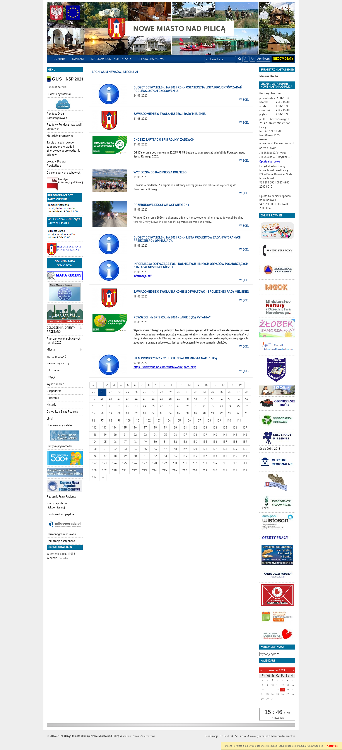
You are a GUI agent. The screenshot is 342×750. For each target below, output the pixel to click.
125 (224, 427)
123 (204, 427)
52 (204, 399)
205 (224, 463)
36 (229, 392)
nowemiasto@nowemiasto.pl (276, 143)
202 (194, 463)
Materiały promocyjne (60, 135)
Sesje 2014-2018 (269, 448)
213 (144, 470)
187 (204, 456)
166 (154, 449)
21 (102, 392)
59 (102, 406)
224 (94, 477)
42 (119, 399)
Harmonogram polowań (61, 534)
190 (235, 456)
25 (136, 392)
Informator (53, 370)
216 (174, 470)
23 (119, 392)
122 (194, 427)
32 (195, 392)
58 (93, 406)
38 (246, 392)
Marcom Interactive (283, 736)
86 (170, 413)
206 (235, 463)
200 (174, 463)
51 (195, 399)
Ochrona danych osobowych (63, 172)
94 (238, 413)
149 (144, 441)
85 (161, 413)
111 (238, 420)
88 (187, 413)
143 (245, 434)
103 (158, 420)
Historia (51, 404)
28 (161, 392)
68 (178, 406)
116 (134, 427)
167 (164, 449)
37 (238, 392)
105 (178, 420)
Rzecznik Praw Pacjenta (61, 496)
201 (184, 463)
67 (170, 406)
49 (178, 399)
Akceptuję (332, 746)
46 (153, 399)
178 (114, 456)
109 (218, 420)
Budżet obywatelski (59, 94)
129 (104, 434)
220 (214, 470)
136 (174, 434)
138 (194, 434)
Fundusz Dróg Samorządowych (57, 115)
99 (119, 420)
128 (94, 434)
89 (195, 413)
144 (94, 441)
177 (104, 456)
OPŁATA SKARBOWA (151, 58)
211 (124, 470)
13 (189, 385)
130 (114, 434)
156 (214, 441)
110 (228, 420)
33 (204, 392)
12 (180, 385)
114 (114, 427)
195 (124, 463)
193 (104, 463)
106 (188, 420)
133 (144, 434)
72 (212, 406)
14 (197, 385)
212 (134, 470)
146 (114, 441)
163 (124, 449)
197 (144, 463)
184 (174, 456)
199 (164, 463)
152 (174, 441)
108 (208, 420)
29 (170, 392)
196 (134, 463)
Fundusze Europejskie (60, 514)
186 (194, 456)
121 (184, 427)
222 (235, 470)
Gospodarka (54, 390)
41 (110, 399)
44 (136, 399)
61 (119, 406)
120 (174, 427)
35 (221, 392)
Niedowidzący (283, 58)
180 (134, 456)
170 (194, 449)
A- (246, 58)
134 (154, 434)
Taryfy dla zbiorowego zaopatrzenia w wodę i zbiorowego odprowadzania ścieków (63, 148)
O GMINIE (59, 58)
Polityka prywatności (59, 446)
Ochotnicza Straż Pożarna (62, 411)
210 (114, 470)
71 (204, 406)
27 (153, 392)
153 (184, 441)
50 (187, 399)
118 (154, 427)
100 (128, 420)
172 (214, 449)
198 (154, 463)
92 (221, 413)
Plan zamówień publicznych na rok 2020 (63, 340)
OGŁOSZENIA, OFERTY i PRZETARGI (61, 330)
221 (224, 470)
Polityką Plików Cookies (310, 746)
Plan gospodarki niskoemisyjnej (57, 505)
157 (224, 441)
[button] (81, 328)
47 (161, 399)
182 (154, 456)
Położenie (53, 397)
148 (134, 441)
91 (212, 413)
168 (174, 449)
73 (221, 406)
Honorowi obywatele (59, 425)
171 (204, 449)
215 (164, 470)
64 (144, 406)
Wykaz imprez (55, 384)
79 (110, 413)
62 (127, 406)
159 (245, 441)
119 (164, 427)
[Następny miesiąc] (293, 670)
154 (194, 441)
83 (144, 413)
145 (104, 441)
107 (198, 420)
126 (235, 427)
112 (94, 427)
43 (127, 399)
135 (164, 434)
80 (119, 413)
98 (110, 420)
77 (93, 413)
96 (93, 420)
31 (187, 392)
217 (184, 470)
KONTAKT (78, 58)
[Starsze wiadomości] (102, 477)
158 (235, 441)
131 (124, 434)
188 (214, 456)
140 (214, 434)
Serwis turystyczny (58, 363)
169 (184, 449)
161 (104, 449)
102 (148, 420)
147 (124, 441)
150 (154, 441)
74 (229, 406)
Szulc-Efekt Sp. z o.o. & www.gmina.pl (244, 736)
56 (238, 399)
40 (102, 399)
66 (161, 406)
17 (223, 385)
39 (93, 399)
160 (94, 449)
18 (231, 385)
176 (94, 456)
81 (127, 413)
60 (110, 406)
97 (102, 420)
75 (238, 406)
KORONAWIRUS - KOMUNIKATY (111, 58)
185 (184, 456)
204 (214, 463)
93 (229, 413)
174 (235, 449)
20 (93, 392)
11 (172, 385)
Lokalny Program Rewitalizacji (57, 163)
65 (153, 406)
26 (144, 392)
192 (94, 463)
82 (136, 413)
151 (164, 441)
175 (245, 449)
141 (224, 434)
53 (212, 399)
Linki (50, 418)
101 (138, 420)
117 (144, 427)
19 (240, 385)
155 (204, 441)
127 (245, 427)
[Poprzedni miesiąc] (261, 670)
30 (178, 392)
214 (154, 470)
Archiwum (263, 58)
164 (134, 449)
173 (224, 449)
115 (124, 427)
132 (134, 434)
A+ (252, 58)
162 (114, 449)
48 (170, 399)
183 (164, 456)
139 (204, 434)
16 (214, 385)
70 (195, 406)
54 (221, 399)
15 (206, 385)
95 (246, 413)
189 (224, 456)
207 (245, 463)
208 (94, 470)
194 (114, 463)
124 (214, 427)
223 (245, 470)
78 (102, 413)
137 (184, 434)
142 (235, 434)
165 (144, 449)
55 (229, 399)
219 (204, 470)
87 (178, 413)
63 (136, 406)
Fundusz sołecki (57, 87)
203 (204, 463)
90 (204, 413)
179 (124, 456)
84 (153, 413)
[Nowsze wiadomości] (93, 385)
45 (144, 399)
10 (163, 385)
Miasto (51, 349)
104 (168, 420)
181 (144, 456)
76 (246, 406)
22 (110, 392)
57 (246, 399)
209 (104, 470)
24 (127, 392)
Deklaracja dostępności (61, 541)
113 (104, 427)
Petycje (51, 377)
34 (212, 392)
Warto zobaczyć (56, 356)
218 (194, 470)
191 (245, 456)
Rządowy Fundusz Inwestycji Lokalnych (64, 126)
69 (187, 406)
